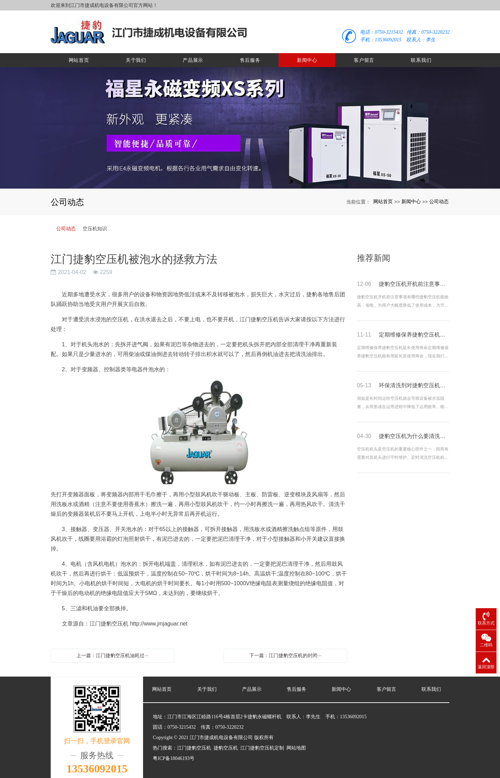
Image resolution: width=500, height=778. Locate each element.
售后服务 (250, 55)
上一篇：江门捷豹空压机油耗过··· (112, 651)
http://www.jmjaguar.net (158, 619)
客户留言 (364, 55)
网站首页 (79, 55)
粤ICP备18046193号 (173, 753)
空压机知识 (95, 224)
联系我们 (421, 55)
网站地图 (296, 743)
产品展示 (193, 55)
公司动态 (439, 197)
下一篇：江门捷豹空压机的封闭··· (285, 651)
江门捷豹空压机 (194, 743)
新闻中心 (307, 55)
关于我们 (136, 55)
